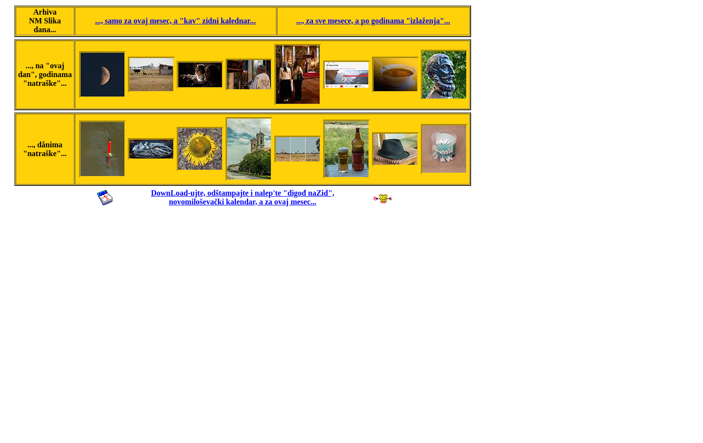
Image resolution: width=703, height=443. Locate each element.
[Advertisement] (242, 323)
